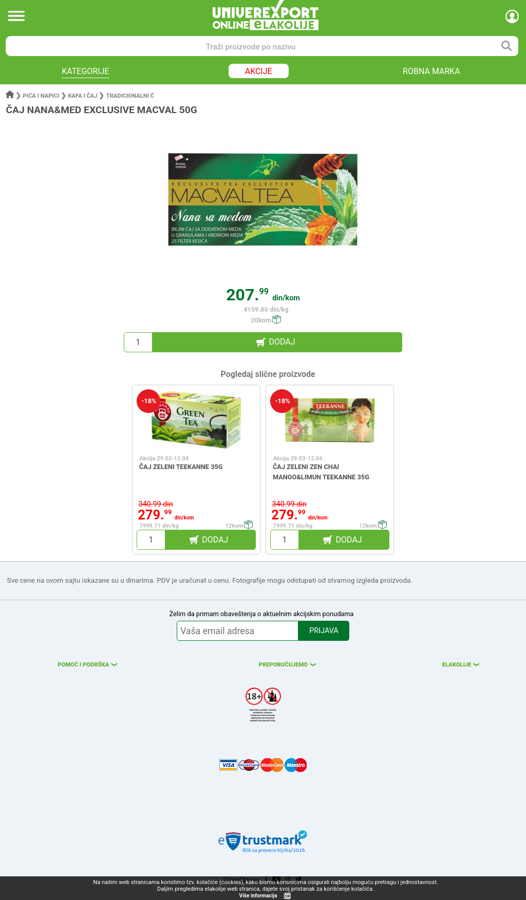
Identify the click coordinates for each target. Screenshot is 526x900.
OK (287, 896)
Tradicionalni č (130, 96)
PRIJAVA (323, 630)
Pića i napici (41, 96)
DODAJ (282, 342)
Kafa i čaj (82, 96)
